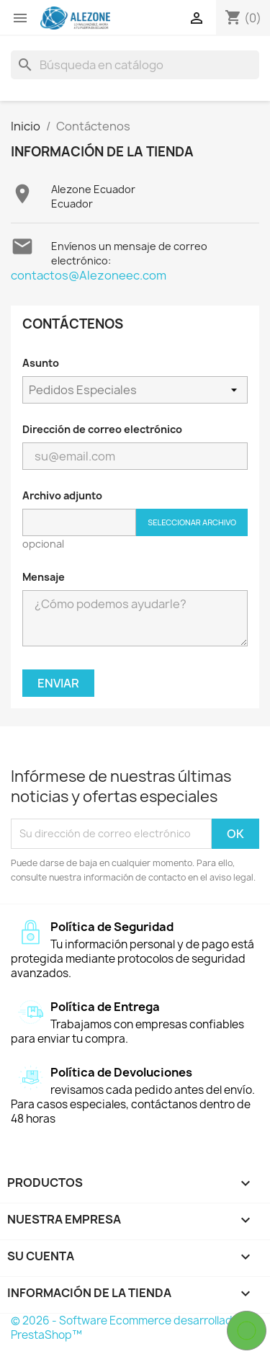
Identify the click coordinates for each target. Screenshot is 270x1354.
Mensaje (43, 577)
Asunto (40, 363)
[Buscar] (135, 64)
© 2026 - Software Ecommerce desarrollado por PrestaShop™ (135, 1327)
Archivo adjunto (62, 495)
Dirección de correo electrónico (102, 429)
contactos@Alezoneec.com (88, 275)
